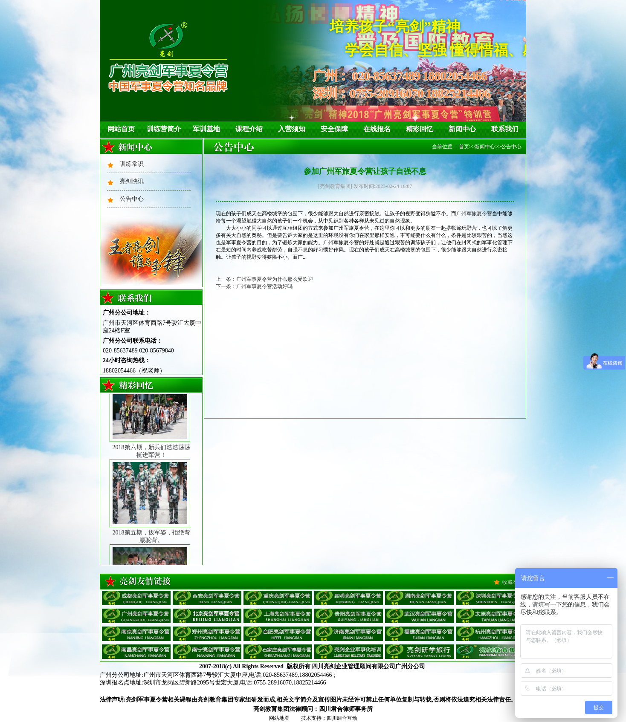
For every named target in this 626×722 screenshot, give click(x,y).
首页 (464, 147)
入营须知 (291, 129)
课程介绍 (249, 129)
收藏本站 (512, 582)
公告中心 (132, 199)
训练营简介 (164, 129)
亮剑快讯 (132, 181)
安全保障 (334, 129)
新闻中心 (462, 129)
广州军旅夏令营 (474, 214)
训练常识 (132, 164)
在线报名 (377, 129)
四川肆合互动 (342, 718)
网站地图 (279, 718)
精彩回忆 (419, 129)
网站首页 (121, 129)
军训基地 (206, 129)
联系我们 (505, 129)
